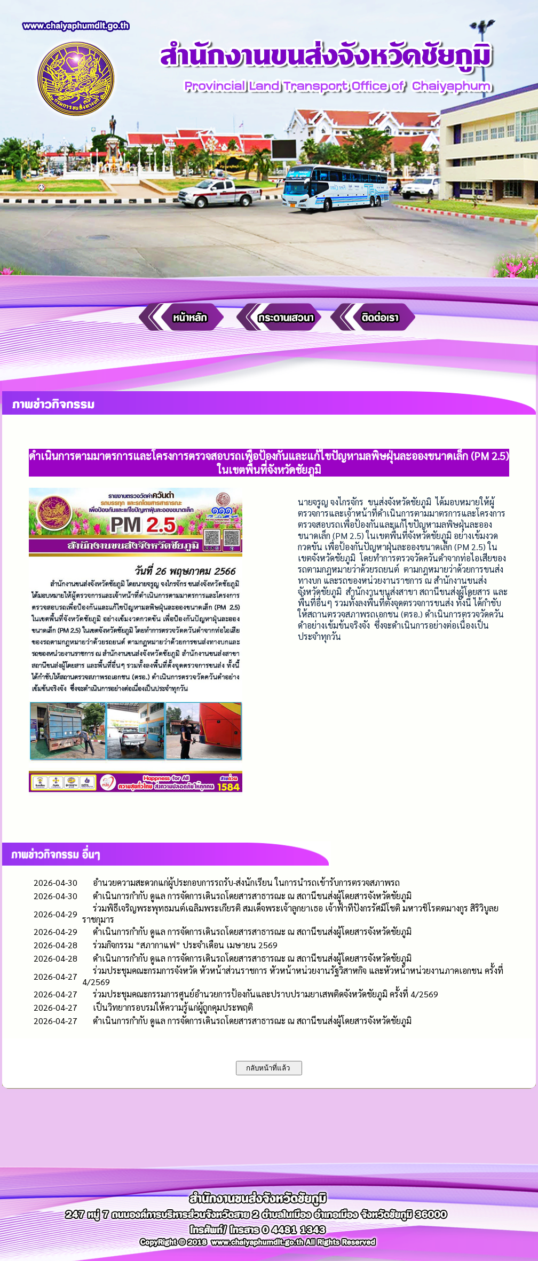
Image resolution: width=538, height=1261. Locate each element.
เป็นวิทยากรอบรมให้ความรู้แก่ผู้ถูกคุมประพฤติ (173, 1007)
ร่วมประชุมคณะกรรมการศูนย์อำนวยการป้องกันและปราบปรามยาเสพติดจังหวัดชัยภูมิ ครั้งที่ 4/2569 (265, 994)
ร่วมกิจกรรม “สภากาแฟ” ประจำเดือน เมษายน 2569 (185, 944)
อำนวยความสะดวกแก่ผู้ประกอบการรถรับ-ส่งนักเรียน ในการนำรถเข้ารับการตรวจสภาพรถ (246, 882)
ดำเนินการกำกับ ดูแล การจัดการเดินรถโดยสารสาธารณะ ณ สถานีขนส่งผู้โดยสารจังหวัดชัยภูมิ (252, 895)
